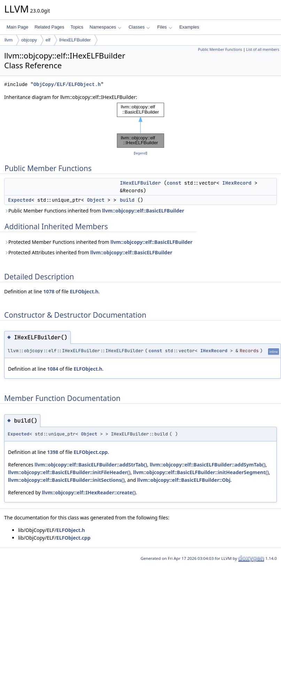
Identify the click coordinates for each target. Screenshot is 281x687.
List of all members (262, 49)
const (174, 183)
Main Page (17, 27)
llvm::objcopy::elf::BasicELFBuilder (143, 210)
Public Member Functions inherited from (94, 210)
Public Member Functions (220, 49)
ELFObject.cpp (90, 452)
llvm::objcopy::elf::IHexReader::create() (88, 492)
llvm (9, 40)
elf (48, 40)
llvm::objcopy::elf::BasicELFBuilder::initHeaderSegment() (201, 472)
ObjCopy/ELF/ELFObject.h (67, 84)
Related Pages (49, 27)
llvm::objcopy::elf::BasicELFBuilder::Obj (184, 480)
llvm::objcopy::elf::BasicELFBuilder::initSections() (66, 480)
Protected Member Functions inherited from (98, 242)
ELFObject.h (84, 291)
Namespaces (105, 27)
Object (95, 200)
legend (140, 153)
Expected (19, 200)
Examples (189, 27)
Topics (76, 27)
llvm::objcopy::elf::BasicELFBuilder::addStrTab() (90, 464)
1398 (52, 452)
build (127, 200)
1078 (48, 291)
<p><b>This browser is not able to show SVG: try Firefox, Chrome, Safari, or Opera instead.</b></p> (140, 125)
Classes (139, 27)
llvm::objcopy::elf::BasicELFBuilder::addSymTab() (208, 464)
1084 (52, 368)
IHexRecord (236, 183)
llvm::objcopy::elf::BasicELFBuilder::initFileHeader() (69, 472)
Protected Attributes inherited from (88, 252)
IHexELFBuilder (75, 40)
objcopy (29, 40)
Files (164, 27)
